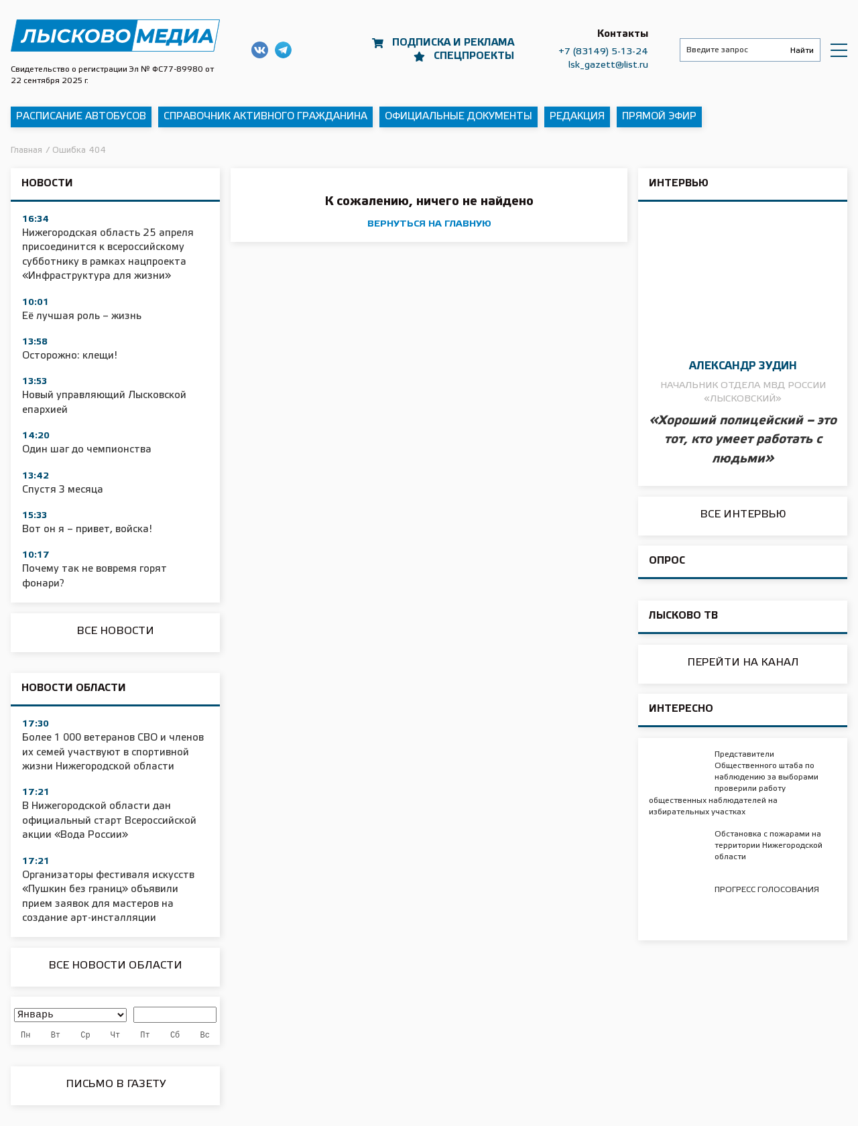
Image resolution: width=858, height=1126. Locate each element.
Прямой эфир (659, 116)
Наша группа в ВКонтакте (259, 50)
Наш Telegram (283, 50)
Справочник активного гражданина (265, 116)
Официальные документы (458, 116)
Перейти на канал (743, 663)
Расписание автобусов (81, 116)
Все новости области (115, 965)
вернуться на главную (429, 224)
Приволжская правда (115, 35)
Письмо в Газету (116, 1084)
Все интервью (743, 514)
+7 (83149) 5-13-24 (603, 52)
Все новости (115, 631)
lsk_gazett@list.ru (608, 65)
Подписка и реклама (453, 43)
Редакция (577, 116)
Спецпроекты (474, 56)
